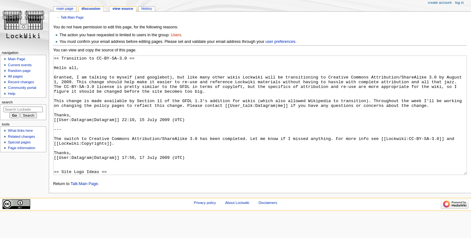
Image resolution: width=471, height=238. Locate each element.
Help (11, 94)
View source (122, 8)
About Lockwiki (237, 226)
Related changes (21, 136)
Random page (19, 71)
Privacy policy (205, 226)
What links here (20, 130)
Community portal (22, 88)
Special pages (19, 142)
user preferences (280, 41)
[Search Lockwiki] (23, 109)
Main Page (64, 8)
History (146, 8)
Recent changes (21, 82)
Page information (21, 148)
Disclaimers (267, 226)
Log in (459, 2)
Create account (439, 2)
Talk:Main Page (72, 17)
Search (7, 102)
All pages (15, 76)
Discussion (91, 8)
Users (176, 35)
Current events (19, 65)
